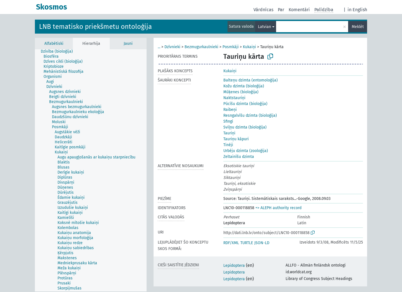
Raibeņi (230, 109)
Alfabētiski (53, 43)
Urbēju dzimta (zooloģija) (245, 150)
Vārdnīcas (263, 9)
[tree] (91, 170)
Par (281, 9)
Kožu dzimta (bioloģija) (243, 86)
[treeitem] (59, 51)
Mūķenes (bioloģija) (241, 92)
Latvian (264, 26)
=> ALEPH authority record (278, 207)
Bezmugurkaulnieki (201, 47)
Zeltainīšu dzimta (238, 156)
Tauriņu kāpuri (236, 139)
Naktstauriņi (234, 97)
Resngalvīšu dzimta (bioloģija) (250, 115)
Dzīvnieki (172, 47)
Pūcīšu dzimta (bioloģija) (245, 103)
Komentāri (299, 9)
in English (357, 9)
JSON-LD (261, 242)
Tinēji (228, 145)
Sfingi (228, 121)
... (159, 47)
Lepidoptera (234, 265)
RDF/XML (231, 242)
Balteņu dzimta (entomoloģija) (250, 80)
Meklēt (358, 26)
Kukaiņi (249, 47)
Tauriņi (229, 133)
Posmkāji (230, 47)
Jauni (128, 43)
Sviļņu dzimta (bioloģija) (245, 127)
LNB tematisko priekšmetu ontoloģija (95, 27)
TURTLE (246, 242)
